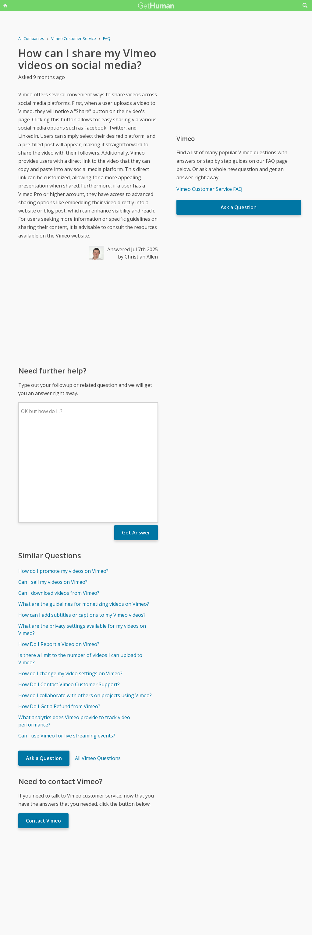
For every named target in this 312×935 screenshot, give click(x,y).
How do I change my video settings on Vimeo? (70, 583)
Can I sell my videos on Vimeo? (52, 492)
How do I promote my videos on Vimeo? (63, 481)
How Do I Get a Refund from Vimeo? (59, 616)
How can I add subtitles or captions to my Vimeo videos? (82, 525)
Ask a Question (44, 668)
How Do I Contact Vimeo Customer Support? (69, 594)
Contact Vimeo (43, 731)
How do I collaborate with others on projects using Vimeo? (85, 605)
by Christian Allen (138, 256)
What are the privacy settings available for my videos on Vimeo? (82, 540)
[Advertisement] (88, 312)
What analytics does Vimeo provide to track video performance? (74, 631)
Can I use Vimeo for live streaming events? (66, 646)
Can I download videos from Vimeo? (58, 503)
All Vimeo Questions (98, 668)
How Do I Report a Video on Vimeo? (58, 554)
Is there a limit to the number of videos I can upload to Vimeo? (80, 569)
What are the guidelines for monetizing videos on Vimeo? (83, 514)
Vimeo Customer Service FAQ (209, 189)
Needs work (192, 874)
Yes (169, 874)
